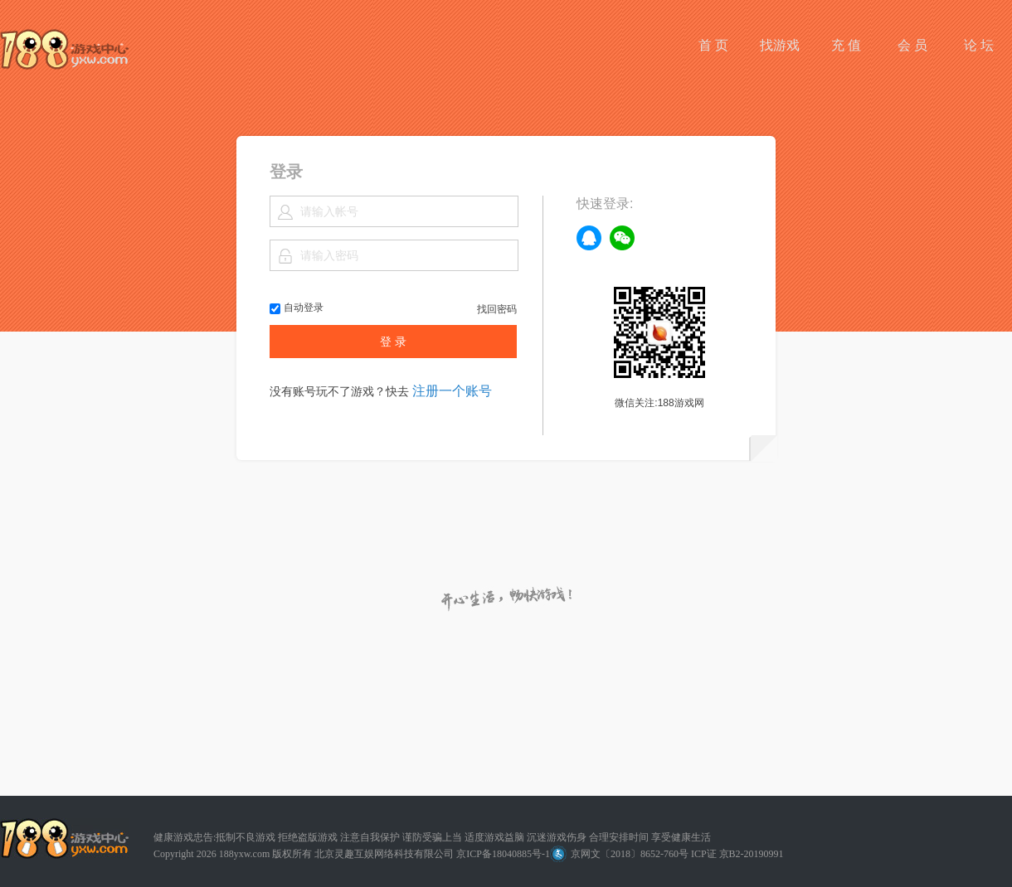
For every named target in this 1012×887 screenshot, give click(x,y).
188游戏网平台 (64, 49)
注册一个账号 (452, 391)
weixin (622, 237)
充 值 (846, 45)
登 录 (393, 341)
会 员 (912, 45)
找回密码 (497, 309)
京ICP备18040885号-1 (503, 854)
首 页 (713, 45)
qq (589, 237)
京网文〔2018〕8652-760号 (619, 854)
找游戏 (780, 45)
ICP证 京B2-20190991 (737, 854)
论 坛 (979, 45)
